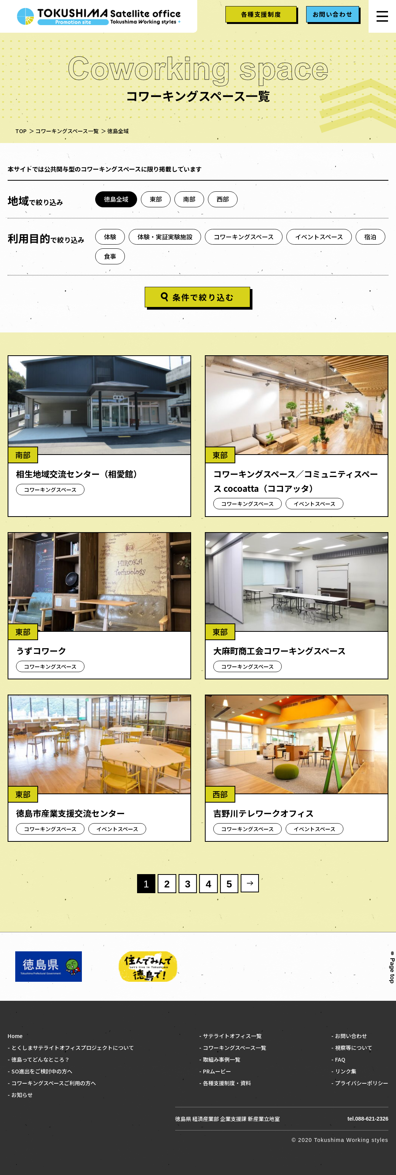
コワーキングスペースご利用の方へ (53, 1083)
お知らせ (22, 1095)
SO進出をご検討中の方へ (41, 1071)
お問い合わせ (351, 1036)
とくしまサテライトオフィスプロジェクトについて (72, 1047)
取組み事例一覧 (221, 1059)
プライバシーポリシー (361, 1083)
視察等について (353, 1047)
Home (15, 1036)
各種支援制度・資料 (227, 1083)
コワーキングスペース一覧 (234, 1047)
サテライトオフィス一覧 (232, 1036)
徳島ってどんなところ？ (40, 1059)
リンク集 (345, 1071)
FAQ (340, 1059)
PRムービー (217, 1071)
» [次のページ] (250, 883)
